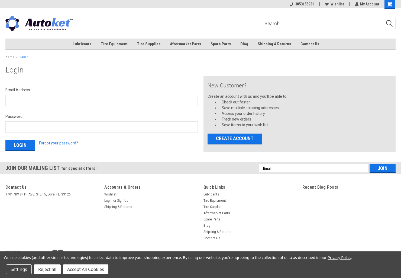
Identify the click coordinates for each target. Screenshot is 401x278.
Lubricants (82, 44)
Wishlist (334, 4)
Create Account (234, 138)
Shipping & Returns (274, 44)
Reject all (47, 269)
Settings (19, 269)
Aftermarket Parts (185, 44)
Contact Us (309, 44)
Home (9, 57)
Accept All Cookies (85, 269)
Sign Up (122, 201)
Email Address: (18, 90)
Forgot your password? (58, 143)
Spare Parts (221, 44)
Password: (14, 116)
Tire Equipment (114, 44)
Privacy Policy (339, 257)
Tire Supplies (148, 44)
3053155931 (301, 4)
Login (24, 57)
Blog (244, 44)
